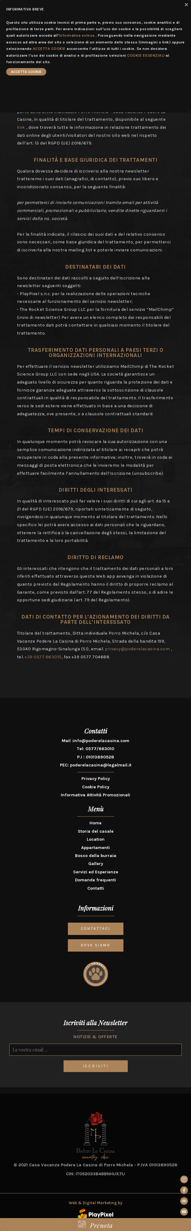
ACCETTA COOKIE (49, 49)
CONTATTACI (95, 928)
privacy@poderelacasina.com (137, 649)
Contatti (95, 888)
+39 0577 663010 (43, 657)
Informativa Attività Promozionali (95, 795)
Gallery (95, 863)
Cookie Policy (95, 787)
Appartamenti (95, 847)
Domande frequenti (95, 880)
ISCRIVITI (96, 1066)
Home (95, 823)
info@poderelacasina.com (101, 740)
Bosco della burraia (95, 855)
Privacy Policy (95, 778)
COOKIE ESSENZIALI (146, 55)
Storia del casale (96, 831)
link (21, 127)
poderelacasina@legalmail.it (100, 765)
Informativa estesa (77, 35)
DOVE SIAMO (95, 945)
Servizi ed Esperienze (95, 872)
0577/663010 (99, 748)
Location (96, 839)
